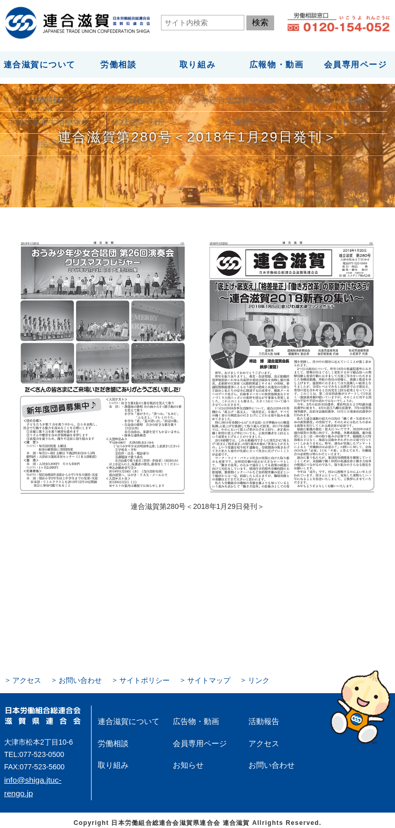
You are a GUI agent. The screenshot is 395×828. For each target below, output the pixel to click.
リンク (233, 677)
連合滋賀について (39, 63)
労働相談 (118, 63)
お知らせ (185, 757)
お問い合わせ (73, 677)
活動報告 (260, 717)
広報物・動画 (276, 63)
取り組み (197, 63)
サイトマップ (188, 677)
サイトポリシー (130, 677)
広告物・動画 (191, 717)
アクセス (24, 677)
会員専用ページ (355, 63)
